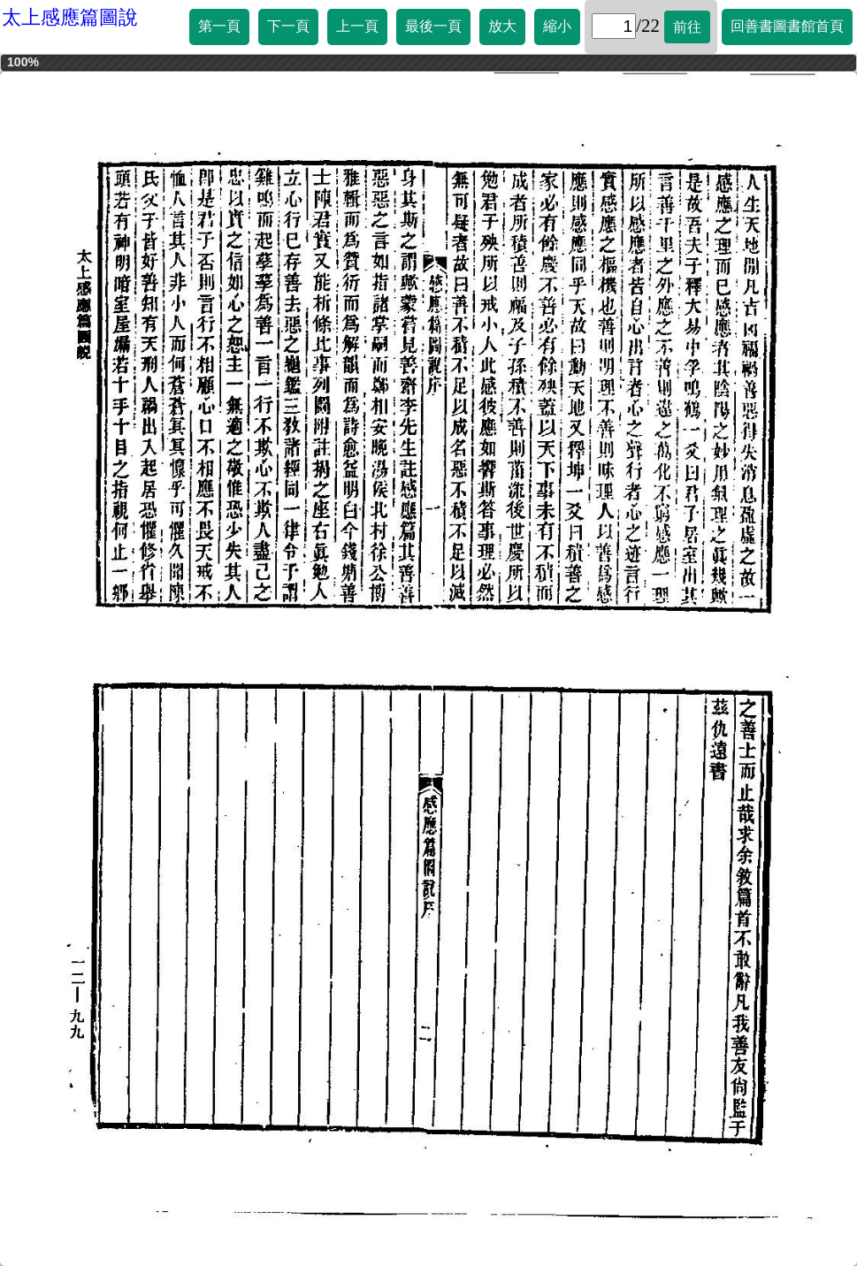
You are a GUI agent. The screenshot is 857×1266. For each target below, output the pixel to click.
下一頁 (288, 26)
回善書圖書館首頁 (787, 26)
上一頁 (357, 26)
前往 (687, 26)
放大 (502, 26)
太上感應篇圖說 (70, 17)
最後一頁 (433, 26)
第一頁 (219, 26)
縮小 (557, 26)
